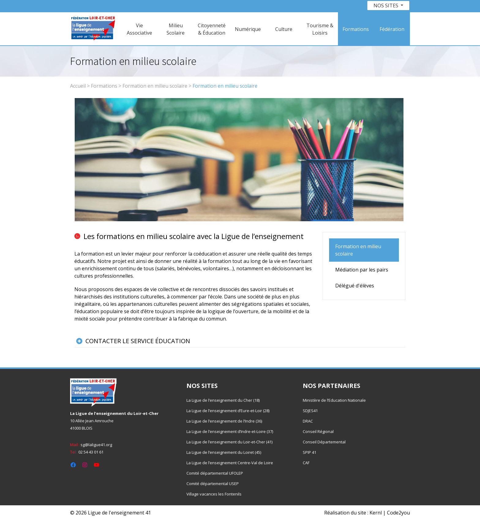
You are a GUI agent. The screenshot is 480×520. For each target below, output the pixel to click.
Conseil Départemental (324, 442)
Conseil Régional (318, 431)
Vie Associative (139, 29)
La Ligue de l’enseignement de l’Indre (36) (224, 421)
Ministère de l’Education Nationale (334, 400)
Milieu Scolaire (176, 29)
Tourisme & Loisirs (319, 29)
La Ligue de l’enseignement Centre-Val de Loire (229, 462)
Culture (283, 29)
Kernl (375, 512)
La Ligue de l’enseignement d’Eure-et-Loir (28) (227, 410)
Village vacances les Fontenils (214, 494)
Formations (356, 29)
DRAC (308, 421)
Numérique (248, 29)
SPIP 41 (309, 452)
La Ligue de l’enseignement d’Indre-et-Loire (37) (229, 431)
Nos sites (386, 5)
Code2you (398, 512)
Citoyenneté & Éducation (212, 29)
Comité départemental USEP (212, 483)
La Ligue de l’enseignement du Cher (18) (223, 400)
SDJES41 (310, 410)
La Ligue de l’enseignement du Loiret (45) (223, 452)
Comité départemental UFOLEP (214, 473)
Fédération (392, 29)
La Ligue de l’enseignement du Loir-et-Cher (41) (229, 442)
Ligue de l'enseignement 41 (119, 512)
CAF (306, 462)
